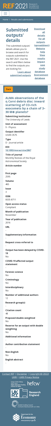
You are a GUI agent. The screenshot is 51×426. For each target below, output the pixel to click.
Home (5, 19)
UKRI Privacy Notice (29, 377)
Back (8, 89)
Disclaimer (22, 373)
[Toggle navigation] (5, 13)
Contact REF (8, 373)
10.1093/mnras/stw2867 (18, 150)
